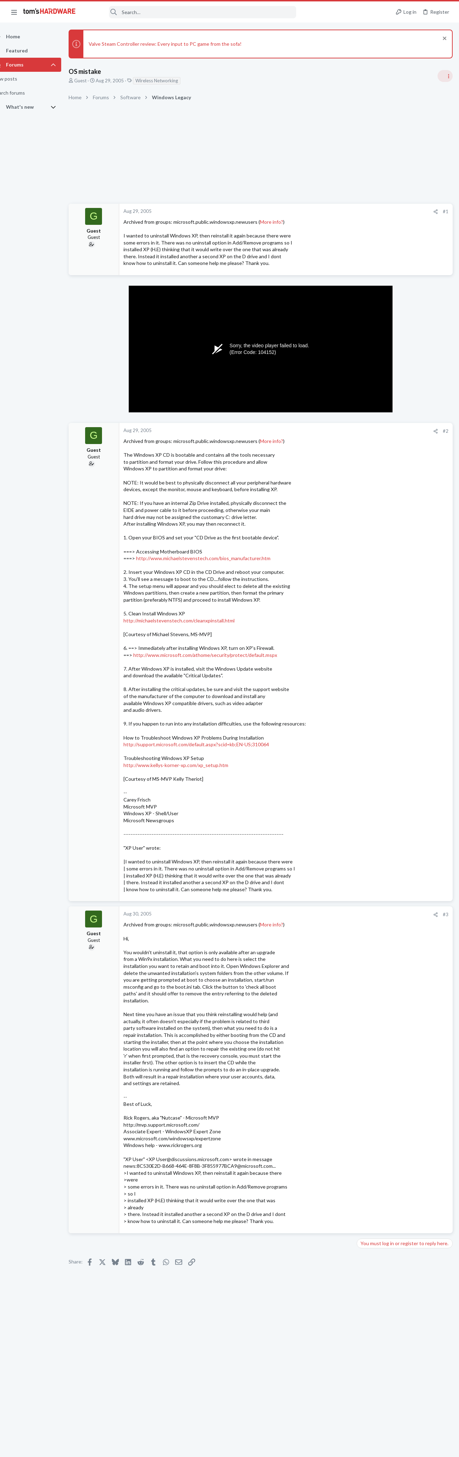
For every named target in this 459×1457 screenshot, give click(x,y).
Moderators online (371, 1036)
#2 (332, 431)
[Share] (322, 211)
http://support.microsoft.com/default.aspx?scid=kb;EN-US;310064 (208, 744)
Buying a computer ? (393, 1005)
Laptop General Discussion (386, 718)
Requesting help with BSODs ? (403, 847)
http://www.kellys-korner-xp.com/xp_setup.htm (188, 765)
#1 (332, 211)
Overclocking (372, 833)
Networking (371, 929)
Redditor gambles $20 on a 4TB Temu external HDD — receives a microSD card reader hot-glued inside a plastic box (405, 651)
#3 (332, 914)
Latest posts (363, 791)
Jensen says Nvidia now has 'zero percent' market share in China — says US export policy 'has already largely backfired (405, 502)
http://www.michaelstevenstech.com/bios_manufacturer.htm (215, 558)
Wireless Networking (169, 80)
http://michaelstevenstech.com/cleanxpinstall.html (191, 620)
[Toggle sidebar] (444, 76)
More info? (283, 222)
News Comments (376, 480)
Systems (367, 991)
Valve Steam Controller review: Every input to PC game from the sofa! (177, 44)
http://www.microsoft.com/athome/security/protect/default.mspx (217, 655)
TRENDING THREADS (370, 418)
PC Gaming (370, 630)
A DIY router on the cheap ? (400, 943)
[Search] (190, 12)
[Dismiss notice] (443, 39)
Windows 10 (372, 860)
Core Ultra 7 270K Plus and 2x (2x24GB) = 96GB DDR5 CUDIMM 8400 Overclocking (403, 813)
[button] (14, 12)
